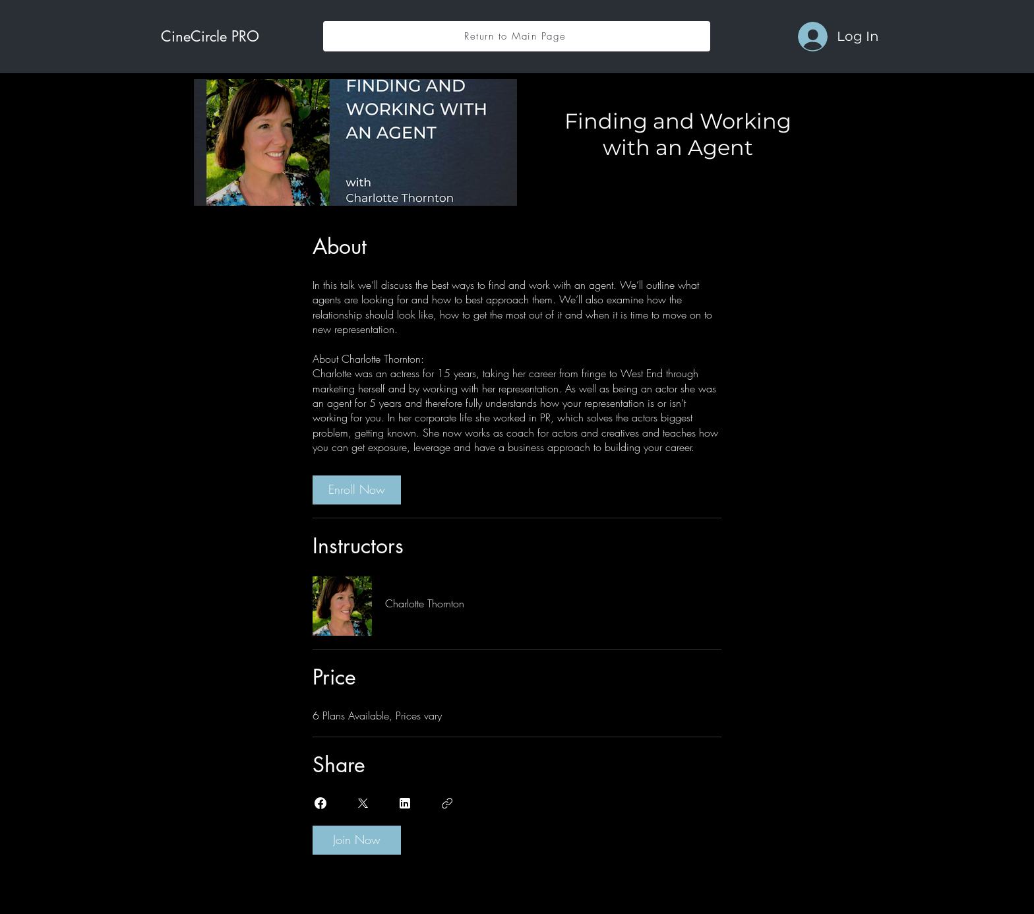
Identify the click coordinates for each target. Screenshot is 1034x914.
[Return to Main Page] (516, 36)
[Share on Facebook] (320, 803)
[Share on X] (363, 803)
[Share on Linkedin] (405, 803)
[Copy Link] (447, 803)
